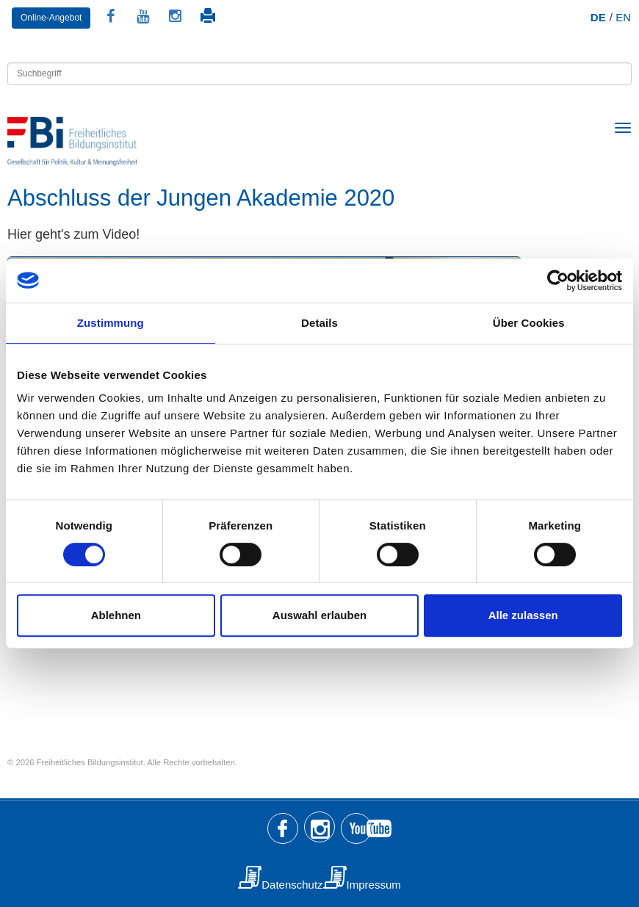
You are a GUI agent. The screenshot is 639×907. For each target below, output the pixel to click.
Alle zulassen (523, 615)
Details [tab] (319, 323)
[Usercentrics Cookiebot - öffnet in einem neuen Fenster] (558, 281)
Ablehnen (116, 615)
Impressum (374, 884)
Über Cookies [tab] (529, 323)
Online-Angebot (51, 17)
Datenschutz (291, 884)
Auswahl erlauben (319, 615)
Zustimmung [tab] (110, 323)
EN (623, 17)
